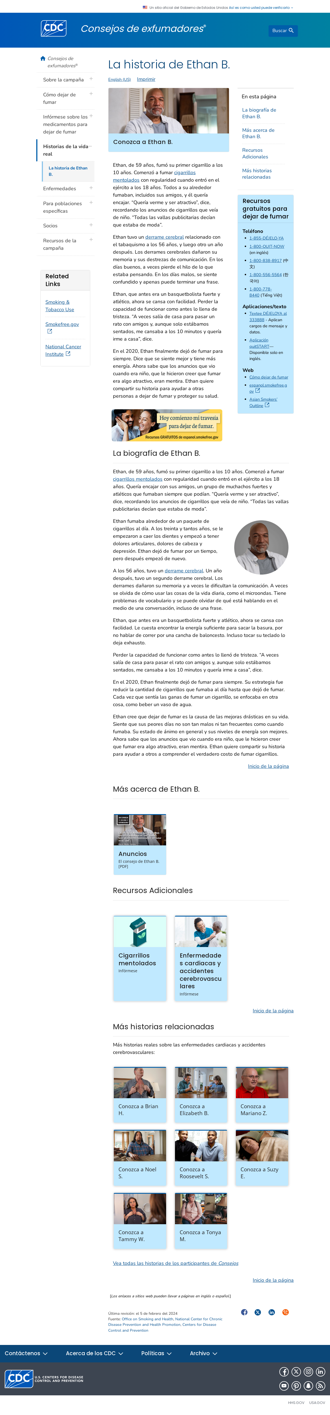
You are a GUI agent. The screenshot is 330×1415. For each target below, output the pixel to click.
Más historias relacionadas (257, 173)
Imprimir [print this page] (146, 79)
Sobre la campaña (63, 79)
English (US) (119, 79)
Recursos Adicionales (255, 153)
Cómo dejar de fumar (268, 377)
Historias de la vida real (65, 150)
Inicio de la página (268, 766)
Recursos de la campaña (59, 244)
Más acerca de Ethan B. (258, 133)
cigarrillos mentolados (138, 479)
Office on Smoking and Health (147, 1319)
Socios (50, 225)
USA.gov (317, 1402)
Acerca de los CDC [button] (95, 1353)
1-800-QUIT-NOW (266, 246)
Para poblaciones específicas (62, 207)
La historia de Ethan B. (68, 171)
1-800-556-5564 (265, 274)
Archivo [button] (204, 1353)
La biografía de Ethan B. (259, 113)
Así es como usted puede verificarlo (261, 8)
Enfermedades (59, 188)
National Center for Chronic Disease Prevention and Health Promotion (165, 1321)
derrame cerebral (164, 237)
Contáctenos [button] (26, 1353)
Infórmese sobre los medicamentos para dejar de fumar (65, 124)
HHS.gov (296, 1402)
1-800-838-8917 (265, 260)
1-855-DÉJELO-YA (266, 238)
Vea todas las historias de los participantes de (175, 1263)
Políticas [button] (156, 1353)
